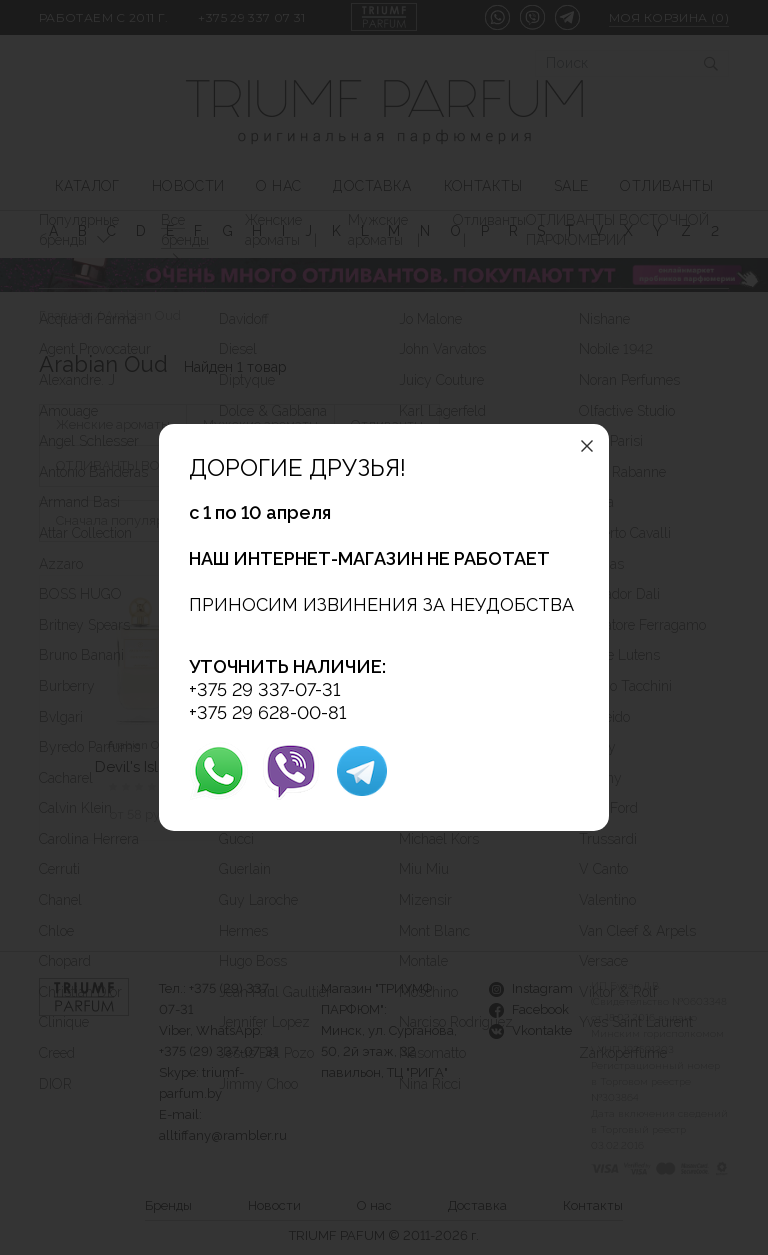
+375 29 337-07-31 (264, 689)
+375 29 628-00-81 (267, 712)
